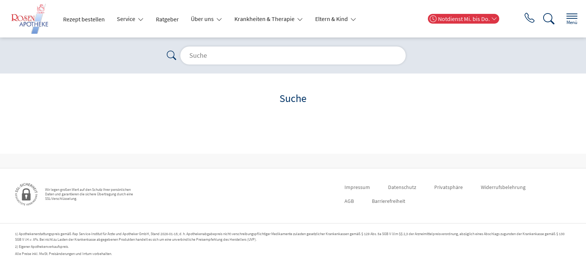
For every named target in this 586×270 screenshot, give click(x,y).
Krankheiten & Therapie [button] (265, 18)
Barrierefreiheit (388, 201)
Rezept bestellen (84, 19)
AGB (349, 201)
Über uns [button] (203, 18)
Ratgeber (167, 19)
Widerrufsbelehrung (503, 187)
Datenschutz (402, 187)
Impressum (357, 187)
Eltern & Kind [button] (332, 18)
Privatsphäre (448, 187)
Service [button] (126, 18)
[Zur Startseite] (32, 19)
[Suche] (544, 18)
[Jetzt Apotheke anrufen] (524, 18)
